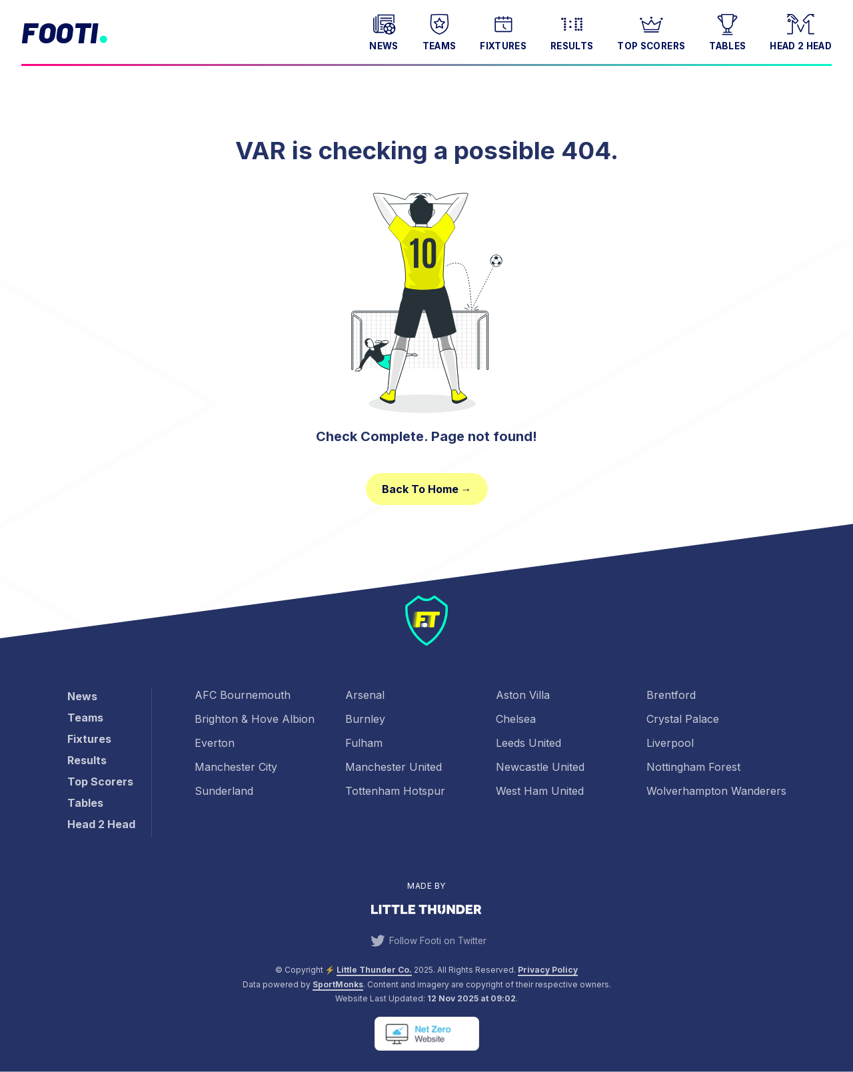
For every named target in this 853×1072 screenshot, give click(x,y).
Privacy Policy (548, 970)
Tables (727, 31)
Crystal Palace (682, 719)
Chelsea (516, 719)
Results (571, 31)
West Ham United (540, 791)
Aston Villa (523, 695)
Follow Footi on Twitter (426, 940)
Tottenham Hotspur (395, 791)
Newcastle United (540, 767)
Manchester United (393, 767)
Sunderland (224, 791)
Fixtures (503, 31)
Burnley (365, 719)
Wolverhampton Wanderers (716, 791)
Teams (439, 31)
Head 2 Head (801, 31)
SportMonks (338, 984)
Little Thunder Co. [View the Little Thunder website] (374, 970)
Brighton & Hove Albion (255, 719)
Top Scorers (651, 31)
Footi (59, 32)
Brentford (671, 695)
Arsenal (365, 695)
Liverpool (670, 743)
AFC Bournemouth (243, 695)
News (383, 31)
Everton (215, 743)
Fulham (364, 743)
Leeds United (528, 743)
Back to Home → (427, 489)
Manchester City (236, 767)
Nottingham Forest (693, 767)
